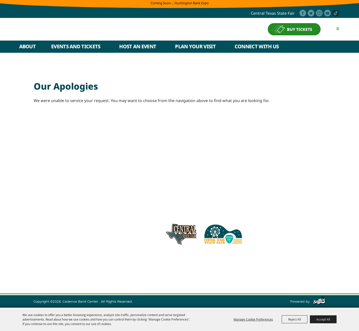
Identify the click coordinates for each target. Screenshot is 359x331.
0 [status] (338, 29)
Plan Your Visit (195, 47)
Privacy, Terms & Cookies (263, 272)
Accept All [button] (323, 319)
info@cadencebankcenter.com (200, 259)
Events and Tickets (75, 47)
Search (337, 47)
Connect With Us (257, 47)
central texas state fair (273, 13)
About (27, 47)
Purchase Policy (304, 272)
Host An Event (137, 47)
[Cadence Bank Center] (64, 29)
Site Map (230, 272)
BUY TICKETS (300, 29)
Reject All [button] (294, 319)
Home (44, 272)
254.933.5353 (245, 259)
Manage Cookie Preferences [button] (253, 319)
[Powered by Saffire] (319, 301)
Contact (210, 272)
